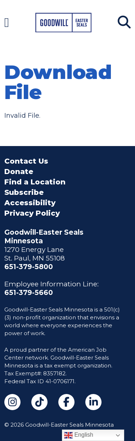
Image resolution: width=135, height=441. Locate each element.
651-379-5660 (28, 292)
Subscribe (24, 192)
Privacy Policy (32, 213)
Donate (18, 171)
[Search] (124, 22)
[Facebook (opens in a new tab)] (66, 402)
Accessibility (29, 202)
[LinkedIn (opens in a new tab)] (93, 402)
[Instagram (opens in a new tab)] (12, 402)
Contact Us (26, 161)
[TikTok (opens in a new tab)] (39, 402)
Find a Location (35, 182)
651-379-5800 (28, 267)
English (78, 435)
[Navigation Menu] (6, 22)
